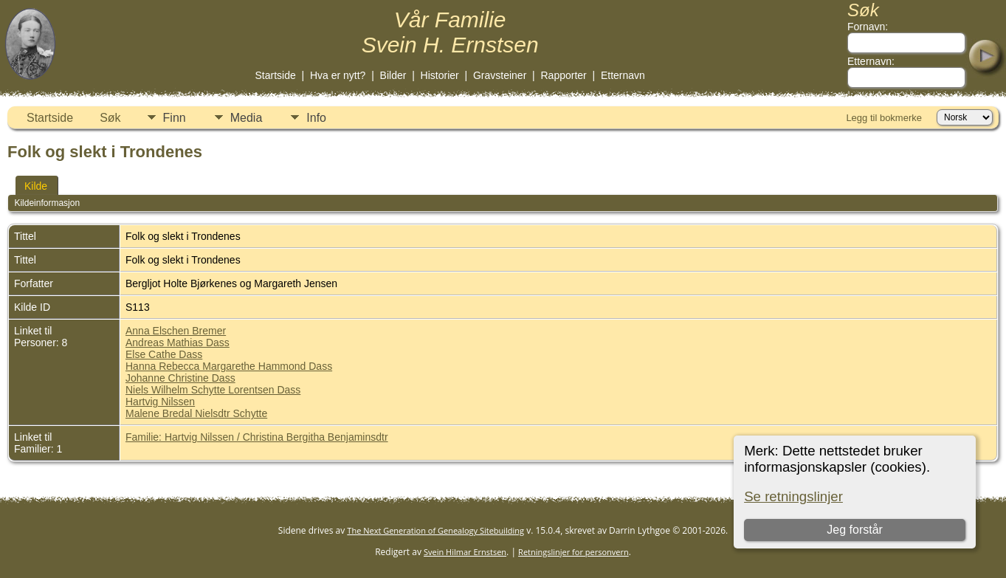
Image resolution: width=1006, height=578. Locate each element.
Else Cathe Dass (163, 354)
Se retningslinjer (793, 496)
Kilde (35, 186)
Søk (110, 117)
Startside (275, 75)
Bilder (393, 75)
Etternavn (623, 75)
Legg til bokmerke (884, 117)
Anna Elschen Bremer (175, 331)
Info (316, 117)
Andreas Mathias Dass (177, 342)
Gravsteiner (499, 75)
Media (246, 117)
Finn (174, 117)
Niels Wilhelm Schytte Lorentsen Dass (212, 390)
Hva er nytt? (337, 75)
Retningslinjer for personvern (573, 551)
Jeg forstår (855, 529)
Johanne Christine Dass (180, 378)
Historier (440, 75)
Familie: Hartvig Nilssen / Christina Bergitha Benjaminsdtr (256, 437)
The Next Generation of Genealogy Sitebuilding (435, 530)
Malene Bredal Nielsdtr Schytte (196, 413)
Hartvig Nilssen (160, 401)
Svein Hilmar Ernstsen (465, 551)
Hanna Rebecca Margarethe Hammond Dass (228, 366)
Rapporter (564, 75)
